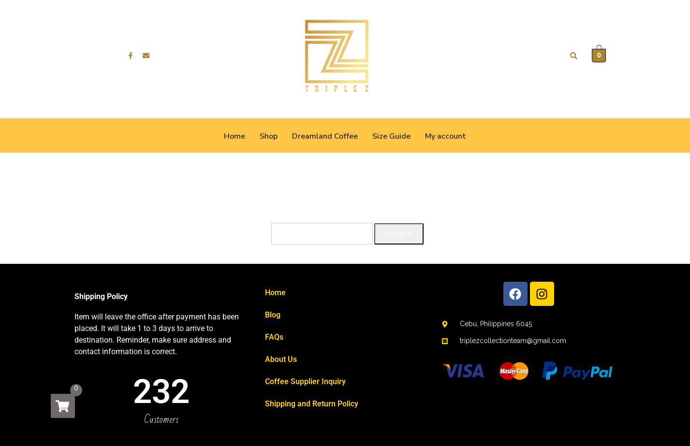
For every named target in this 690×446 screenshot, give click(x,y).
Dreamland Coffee (325, 136)
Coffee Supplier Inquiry (305, 381)
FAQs (274, 337)
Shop (269, 136)
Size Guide (391, 136)
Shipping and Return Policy (311, 403)
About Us (281, 359)
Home (234, 136)
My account (445, 136)
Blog (272, 314)
